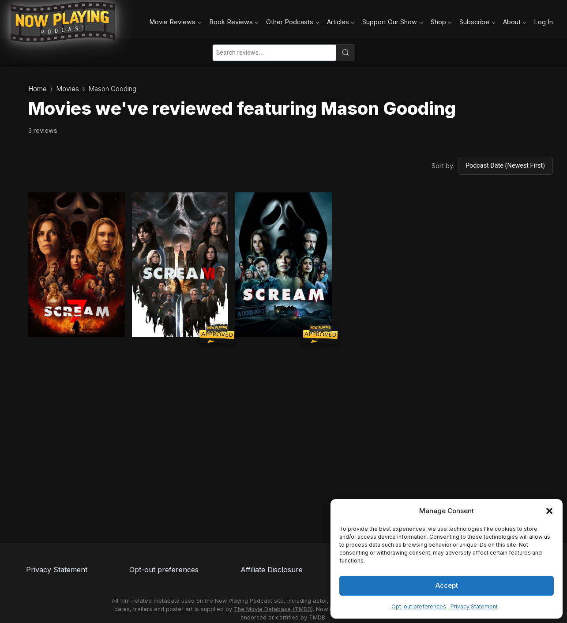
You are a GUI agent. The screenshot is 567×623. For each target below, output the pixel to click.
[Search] (345, 52)
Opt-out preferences (418, 606)
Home (37, 89)
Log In (543, 22)
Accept (447, 585)
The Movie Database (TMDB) (273, 609)
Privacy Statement (474, 606)
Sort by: (443, 165)
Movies (67, 89)
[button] (549, 511)
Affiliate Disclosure (271, 569)
